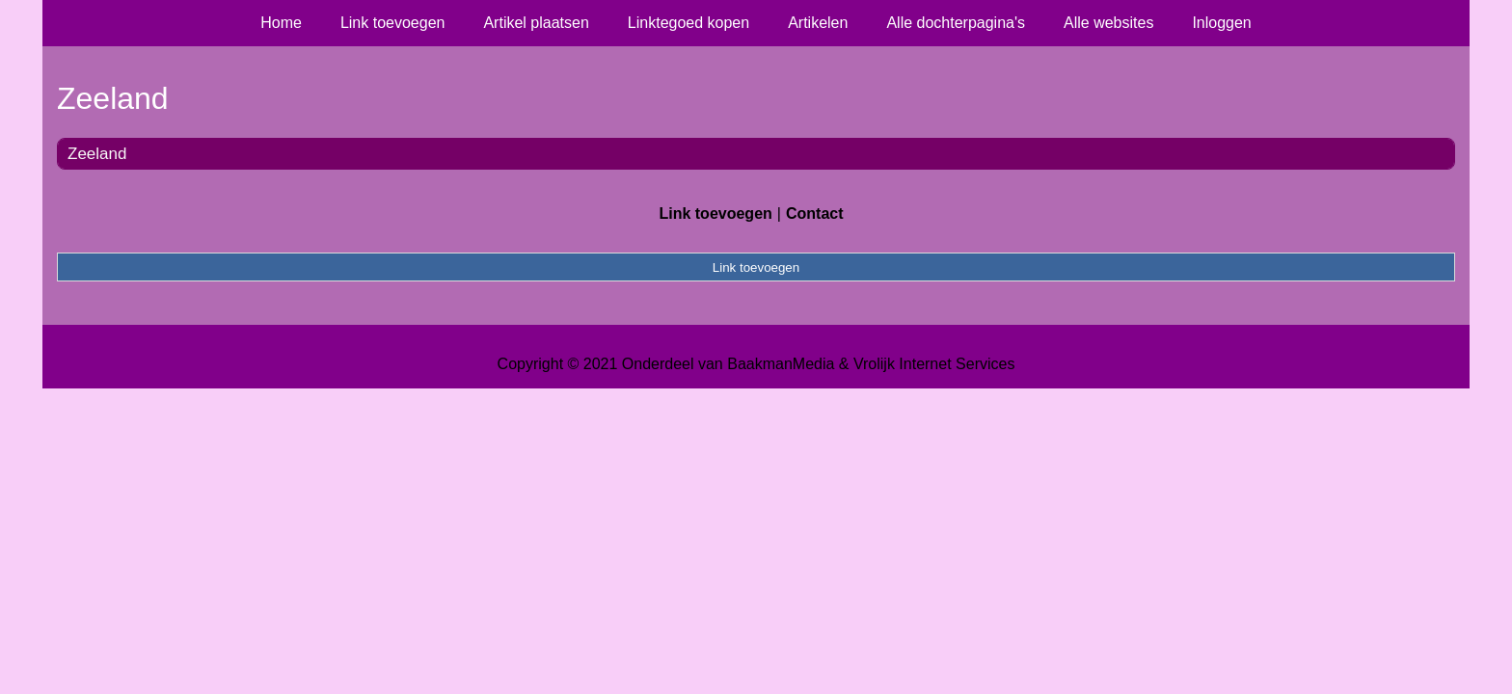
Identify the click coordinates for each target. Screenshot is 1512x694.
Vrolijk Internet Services (933, 364)
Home (281, 22)
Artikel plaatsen (535, 22)
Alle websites (1108, 22)
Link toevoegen (393, 22)
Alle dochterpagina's (955, 22)
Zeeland (97, 154)
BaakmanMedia (780, 364)
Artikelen (818, 22)
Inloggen (1221, 22)
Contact (815, 213)
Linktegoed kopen (688, 22)
